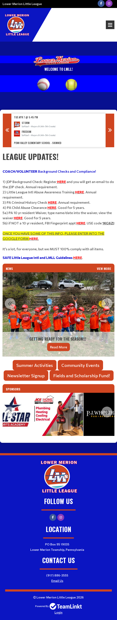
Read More (58, 347)
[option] (58, 130)
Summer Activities (34, 365)
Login (58, 612)
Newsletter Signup (26, 375)
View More (104, 268)
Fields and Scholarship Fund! (81, 375)
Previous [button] (7, 130)
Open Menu (110, 24)
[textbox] (58, 205)
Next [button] (110, 130)
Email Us (57, 580)
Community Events (80, 365)
